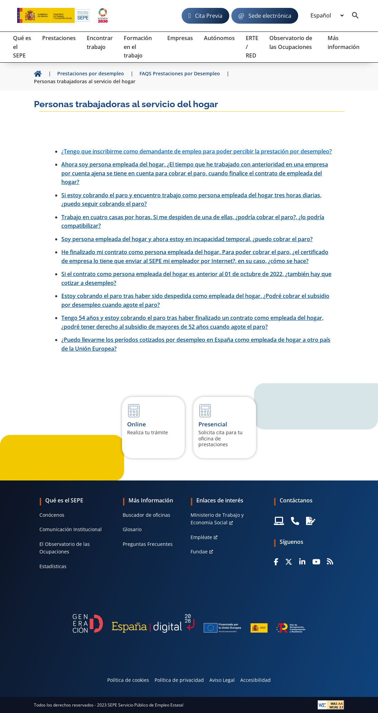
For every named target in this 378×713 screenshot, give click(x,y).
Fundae (199, 551)
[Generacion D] (189, 623)
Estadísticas (52, 566)
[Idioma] (327, 16)
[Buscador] (355, 15)
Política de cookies (128, 680)
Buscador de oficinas (146, 515)
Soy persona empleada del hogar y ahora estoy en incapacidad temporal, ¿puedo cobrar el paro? (187, 239)
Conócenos (51, 515)
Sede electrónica (269, 16)
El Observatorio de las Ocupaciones (64, 548)
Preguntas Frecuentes (148, 544)
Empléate (201, 537)
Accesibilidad (255, 680)
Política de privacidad (179, 680)
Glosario (132, 529)
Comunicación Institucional (70, 529)
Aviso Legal (222, 680)
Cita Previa (208, 16)
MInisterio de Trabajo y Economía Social (217, 519)
